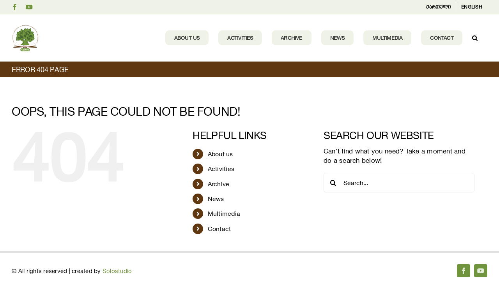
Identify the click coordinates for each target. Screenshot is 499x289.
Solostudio (117, 271)
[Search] (333, 182)
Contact (219, 229)
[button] (475, 37)
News (216, 199)
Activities (221, 169)
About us (220, 154)
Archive (219, 184)
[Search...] (399, 182)
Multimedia (224, 213)
